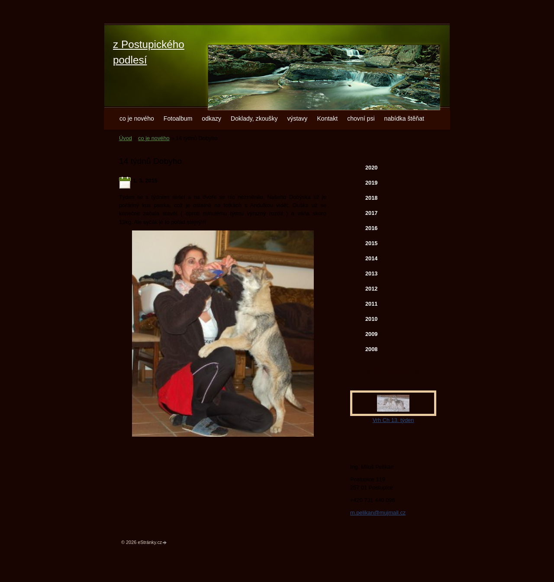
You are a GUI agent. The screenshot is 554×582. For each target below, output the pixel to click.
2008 (371, 349)
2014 (371, 258)
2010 (371, 319)
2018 (371, 198)
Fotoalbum (178, 118)
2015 (371, 243)
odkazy (211, 118)
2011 (371, 304)
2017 (371, 213)
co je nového (136, 118)
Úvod (125, 138)
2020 (371, 167)
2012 (371, 288)
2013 (371, 273)
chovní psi (360, 118)
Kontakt (327, 118)
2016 (371, 228)
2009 (371, 334)
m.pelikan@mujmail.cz (378, 512)
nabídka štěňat (404, 118)
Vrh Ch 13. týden (393, 420)
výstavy (297, 118)
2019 (371, 182)
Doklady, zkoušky (254, 118)
